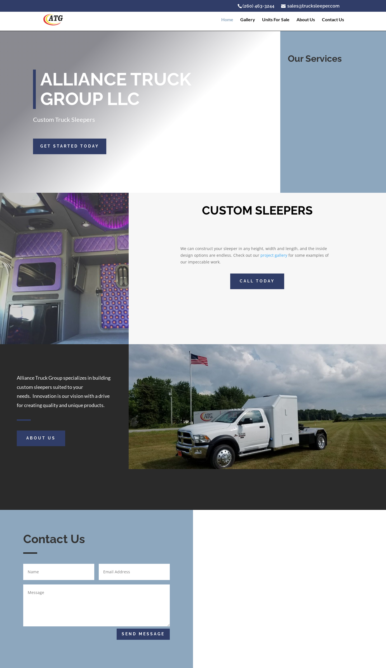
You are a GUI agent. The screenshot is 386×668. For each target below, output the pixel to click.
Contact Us (333, 20)
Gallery (247, 20)
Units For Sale (276, 20)
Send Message (143, 634)
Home (227, 20)
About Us (305, 20)
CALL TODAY (257, 281)
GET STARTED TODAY (69, 146)
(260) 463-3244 (258, 6)
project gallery (273, 255)
